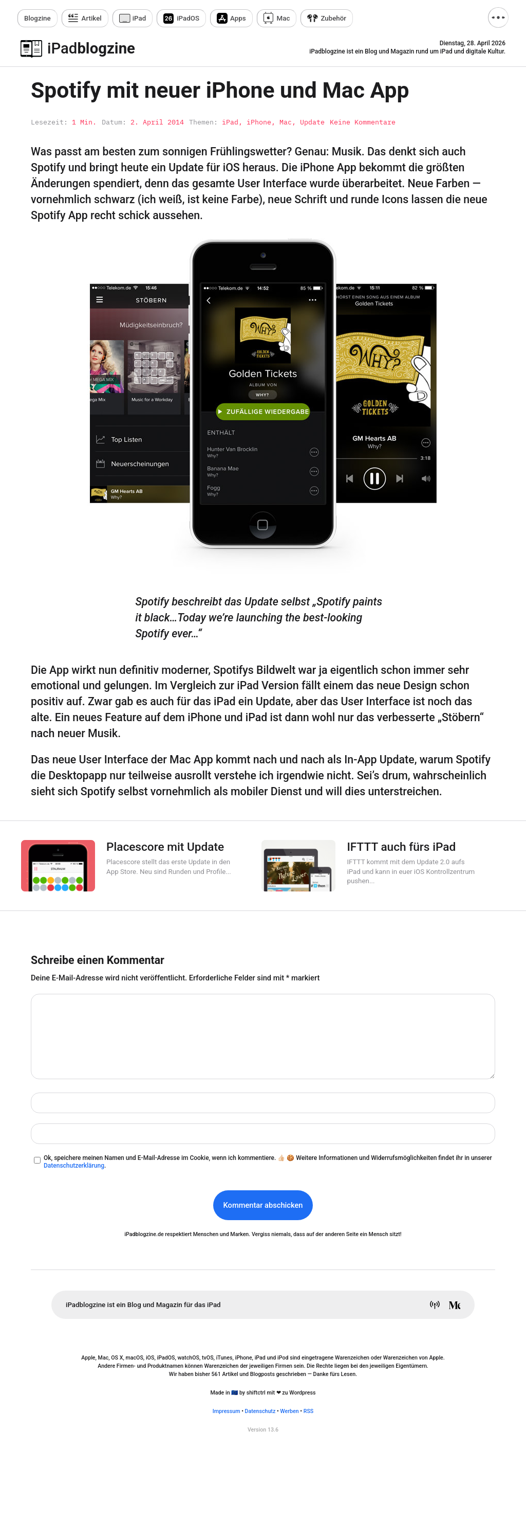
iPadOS (188, 18)
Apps (238, 18)
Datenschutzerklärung (74, 1165)
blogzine (91, 48)
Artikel (92, 18)
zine (37, 18)
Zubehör (333, 18)
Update (312, 122)
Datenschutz (260, 1411)
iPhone (259, 122)
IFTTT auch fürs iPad (401, 847)
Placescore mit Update (165, 847)
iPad (139, 18)
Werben (289, 1411)
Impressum (226, 1411)
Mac (283, 18)
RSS (309, 1411)
